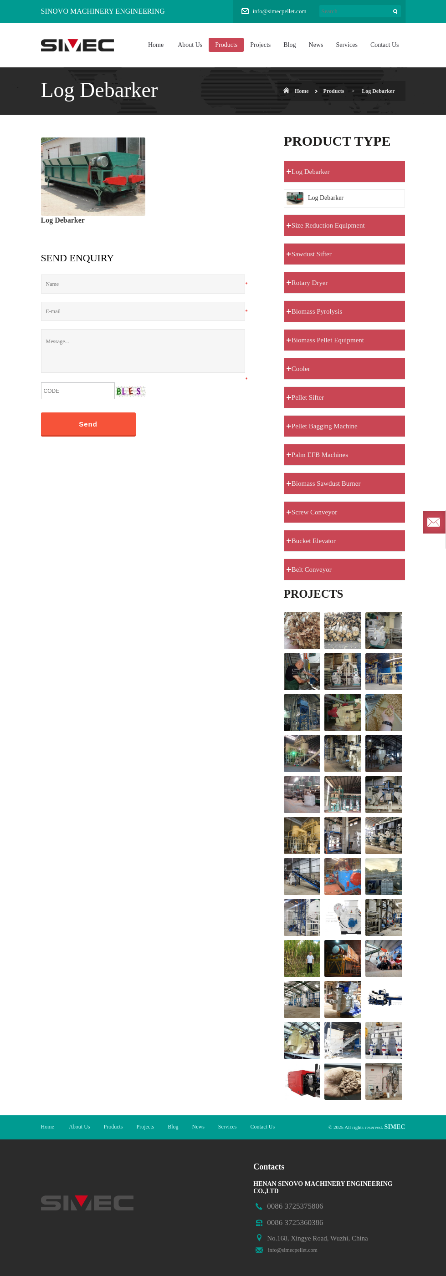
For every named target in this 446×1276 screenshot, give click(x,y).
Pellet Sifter (308, 397)
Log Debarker (378, 91)
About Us (190, 44)
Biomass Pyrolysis (317, 311)
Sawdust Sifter (312, 254)
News (316, 44)
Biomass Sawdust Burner (326, 483)
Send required (434, 522)
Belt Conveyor (312, 569)
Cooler (301, 368)
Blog (289, 44)
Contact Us (384, 44)
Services (346, 44)
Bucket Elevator (314, 540)
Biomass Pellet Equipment (328, 340)
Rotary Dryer (310, 282)
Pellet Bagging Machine (325, 426)
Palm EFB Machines (320, 454)
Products (226, 44)
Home (156, 44)
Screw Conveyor (314, 512)
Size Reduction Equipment (328, 225)
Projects (260, 44)
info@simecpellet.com (280, 11)
